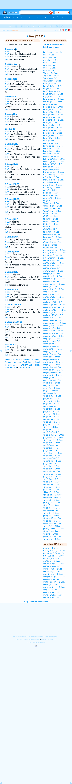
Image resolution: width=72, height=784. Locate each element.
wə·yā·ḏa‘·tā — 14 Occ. (53, 346)
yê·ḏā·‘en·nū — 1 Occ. (53, 440)
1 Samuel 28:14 (12, 252)
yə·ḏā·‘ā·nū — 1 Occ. (52, 432)
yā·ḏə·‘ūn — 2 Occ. (51, 422)
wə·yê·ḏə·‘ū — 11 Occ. (53, 362)
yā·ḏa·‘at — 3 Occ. (51, 393)
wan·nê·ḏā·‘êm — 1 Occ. (54, 284)
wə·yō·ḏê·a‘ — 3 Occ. (52, 367)
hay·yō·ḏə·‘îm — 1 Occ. (53, 86)
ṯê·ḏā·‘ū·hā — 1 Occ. (52, 221)
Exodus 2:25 (11, 129)
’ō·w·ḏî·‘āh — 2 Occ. (52, 208)
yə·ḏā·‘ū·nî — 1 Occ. (52, 482)
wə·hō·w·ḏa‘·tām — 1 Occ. (54, 307)
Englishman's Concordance (36, 602)
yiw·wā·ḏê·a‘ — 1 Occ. (53, 497)
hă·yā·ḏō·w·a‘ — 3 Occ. (53, 94)
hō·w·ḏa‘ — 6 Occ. (51, 104)
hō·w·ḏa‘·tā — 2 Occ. (52, 112)
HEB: (7, 52)
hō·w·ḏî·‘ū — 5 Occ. (51, 138)
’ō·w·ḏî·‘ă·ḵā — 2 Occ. (52, 206)
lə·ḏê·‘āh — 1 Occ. (51, 154)
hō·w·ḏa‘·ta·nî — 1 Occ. (53, 115)
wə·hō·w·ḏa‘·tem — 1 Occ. (54, 310)
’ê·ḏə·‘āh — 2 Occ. (51, 78)
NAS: (7, 54)
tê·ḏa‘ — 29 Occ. (50, 214)
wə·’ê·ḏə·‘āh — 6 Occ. (52, 300)
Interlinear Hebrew (30, 360)
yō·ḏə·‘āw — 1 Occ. (51, 510)
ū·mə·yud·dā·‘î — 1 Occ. (53, 255)
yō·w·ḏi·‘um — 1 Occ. (52, 536)
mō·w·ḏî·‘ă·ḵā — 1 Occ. (53, 180)
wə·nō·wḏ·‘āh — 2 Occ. (53, 331)
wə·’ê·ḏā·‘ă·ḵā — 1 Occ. (53, 297)
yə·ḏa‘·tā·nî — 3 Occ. (52, 451)
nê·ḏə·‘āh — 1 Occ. (51, 193)
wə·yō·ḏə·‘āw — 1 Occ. (53, 372)
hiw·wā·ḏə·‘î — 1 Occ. (52, 102)
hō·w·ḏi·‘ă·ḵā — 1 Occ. (53, 125)
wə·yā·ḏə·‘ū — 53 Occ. (53, 352)
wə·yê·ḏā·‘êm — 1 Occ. (53, 359)
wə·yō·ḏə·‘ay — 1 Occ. (53, 370)
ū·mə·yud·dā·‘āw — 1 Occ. (54, 253)
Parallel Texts (24, 367)
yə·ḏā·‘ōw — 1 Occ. (51, 443)
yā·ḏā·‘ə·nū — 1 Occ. (52, 396)
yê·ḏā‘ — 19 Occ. (50, 427)
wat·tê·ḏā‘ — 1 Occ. (51, 286)
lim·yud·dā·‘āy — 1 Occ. (53, 172)
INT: (6, 59)
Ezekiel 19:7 (10, 345)
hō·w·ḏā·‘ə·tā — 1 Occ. (53, 110)
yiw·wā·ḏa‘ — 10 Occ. (52, 495)
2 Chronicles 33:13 (13, 322)
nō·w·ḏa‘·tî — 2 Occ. (52, 198)
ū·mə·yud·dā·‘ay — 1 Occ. (54, 250)
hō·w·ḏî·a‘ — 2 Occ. (51, 123)
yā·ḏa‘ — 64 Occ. (50, 391)
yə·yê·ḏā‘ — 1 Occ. (51, 490)
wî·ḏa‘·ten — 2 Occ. (51, 383)
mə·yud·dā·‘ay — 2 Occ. (53, 175)
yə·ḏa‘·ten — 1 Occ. (51, 456)
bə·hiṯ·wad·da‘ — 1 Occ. (53, 52)
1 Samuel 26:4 (11, 237)
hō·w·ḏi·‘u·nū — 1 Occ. (53, 141)
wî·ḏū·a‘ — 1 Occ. (51, 385)
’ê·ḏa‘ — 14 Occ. (50, 73)
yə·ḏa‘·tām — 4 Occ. (52, 448)
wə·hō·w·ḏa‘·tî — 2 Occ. (53, 313)
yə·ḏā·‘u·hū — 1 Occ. (52, 477)
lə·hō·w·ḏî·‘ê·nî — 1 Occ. (54, 164)
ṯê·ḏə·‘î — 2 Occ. (50, 224)
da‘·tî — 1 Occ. (49, 63)
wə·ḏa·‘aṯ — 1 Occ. (51, 294)
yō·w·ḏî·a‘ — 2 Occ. (51, 526)
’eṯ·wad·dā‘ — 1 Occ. (52, 81)
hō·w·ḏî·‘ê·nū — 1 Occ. (53, 136)
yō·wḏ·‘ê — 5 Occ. (51, 516)
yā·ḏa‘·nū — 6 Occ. (51, 404)
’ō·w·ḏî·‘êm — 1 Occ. (52, 211)
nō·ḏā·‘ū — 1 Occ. (51, 201)
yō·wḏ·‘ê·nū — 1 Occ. (52, 523)
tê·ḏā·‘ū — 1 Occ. (50, 219)
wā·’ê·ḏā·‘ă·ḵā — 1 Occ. (53, 263)
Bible (3, 30)
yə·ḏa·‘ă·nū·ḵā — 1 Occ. (53, 435)
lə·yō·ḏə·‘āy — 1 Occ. (52, 167)
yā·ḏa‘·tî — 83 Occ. (51, 412)
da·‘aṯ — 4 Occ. (50, 57)
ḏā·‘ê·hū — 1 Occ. (51, 60)
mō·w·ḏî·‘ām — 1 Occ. (52, 182)
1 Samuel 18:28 (12, 184)
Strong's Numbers (13, 362)
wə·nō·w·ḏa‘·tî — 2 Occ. (53, 333)
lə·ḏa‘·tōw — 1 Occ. (51, 151)
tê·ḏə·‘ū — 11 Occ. (51, 229)
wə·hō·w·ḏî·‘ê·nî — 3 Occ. (54, 315)
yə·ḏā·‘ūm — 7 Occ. (51, 479)
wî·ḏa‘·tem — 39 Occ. (52, 380)
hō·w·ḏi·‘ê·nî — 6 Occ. (52, 133)
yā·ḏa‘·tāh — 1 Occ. (51, 409)
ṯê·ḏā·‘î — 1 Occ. (50, 216)
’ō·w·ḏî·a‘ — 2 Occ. (51, 203)
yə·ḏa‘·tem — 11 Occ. (52, 453)
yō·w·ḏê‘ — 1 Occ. (51, 505)
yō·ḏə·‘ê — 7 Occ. (51, 513)
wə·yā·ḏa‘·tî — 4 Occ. (52, 349)
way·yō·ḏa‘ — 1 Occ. (52, 281)
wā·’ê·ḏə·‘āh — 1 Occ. (52, 268)
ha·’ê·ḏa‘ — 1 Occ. (51, 83)
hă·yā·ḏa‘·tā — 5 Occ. (52, 91)
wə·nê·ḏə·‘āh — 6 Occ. (53, 326)
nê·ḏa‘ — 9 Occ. (50, 190)
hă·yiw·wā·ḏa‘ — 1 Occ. (53, 99)
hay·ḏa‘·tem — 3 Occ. (52, 96)
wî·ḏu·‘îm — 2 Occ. (51, 388)
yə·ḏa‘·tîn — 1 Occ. (51, 466)
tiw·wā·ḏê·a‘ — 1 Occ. (52, 234)
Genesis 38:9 (11, 114)
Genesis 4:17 (11, 49)
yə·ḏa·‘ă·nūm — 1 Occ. (53, 438)
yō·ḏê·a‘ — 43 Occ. (51, 508)
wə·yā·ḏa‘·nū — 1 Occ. (53, 344)
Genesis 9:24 (11, 96)
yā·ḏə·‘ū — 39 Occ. (51, 419)
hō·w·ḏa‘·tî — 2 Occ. (52, 117)
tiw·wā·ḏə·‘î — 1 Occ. (52, 237)
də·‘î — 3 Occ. (49, 68)
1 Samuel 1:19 (11, 144)
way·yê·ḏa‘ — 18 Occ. (52, 273)
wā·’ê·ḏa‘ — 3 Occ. (51, 260)
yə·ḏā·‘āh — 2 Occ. (51, 430)
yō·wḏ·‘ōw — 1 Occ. (51, 539)
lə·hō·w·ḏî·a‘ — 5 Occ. (52, 156)
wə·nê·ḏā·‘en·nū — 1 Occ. (54, 323)
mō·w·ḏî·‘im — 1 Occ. (52, 185)
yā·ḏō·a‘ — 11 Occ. (51, 425)
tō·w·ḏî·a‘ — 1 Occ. (51, 240)
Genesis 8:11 (11, 79)
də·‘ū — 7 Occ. (49, 70)
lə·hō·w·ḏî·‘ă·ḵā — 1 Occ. (54, 159)
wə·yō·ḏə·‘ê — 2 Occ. (52, 375)
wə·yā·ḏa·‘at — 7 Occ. (52, 341)
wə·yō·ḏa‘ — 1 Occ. (51, 365)
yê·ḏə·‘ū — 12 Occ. (51, 484)
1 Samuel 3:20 (11, 164)
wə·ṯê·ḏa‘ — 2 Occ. (51, 339)
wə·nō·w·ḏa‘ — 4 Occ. (52, 328)
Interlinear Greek (12, 360)
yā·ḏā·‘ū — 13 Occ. (51, 414)
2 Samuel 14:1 (11, 289)
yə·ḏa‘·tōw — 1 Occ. (52, 471)
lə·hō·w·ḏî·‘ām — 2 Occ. (53, 162)
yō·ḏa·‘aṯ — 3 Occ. (51, 500)
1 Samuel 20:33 (12, 199)
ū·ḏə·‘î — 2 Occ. (50, 245)
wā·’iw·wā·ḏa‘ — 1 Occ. (53, 271)
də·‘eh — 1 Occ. (50, 65)
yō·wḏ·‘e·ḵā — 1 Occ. (52, 518)
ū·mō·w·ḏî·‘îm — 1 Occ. (53, 258)
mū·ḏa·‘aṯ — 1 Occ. (51, 188)
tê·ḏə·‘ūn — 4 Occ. (51, 232)
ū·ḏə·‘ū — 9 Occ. (50, 247)
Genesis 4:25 (11, 64)
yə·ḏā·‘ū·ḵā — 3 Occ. (52, 474)
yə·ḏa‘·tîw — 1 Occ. (51, 469)
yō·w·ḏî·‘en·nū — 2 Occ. (53, 529)
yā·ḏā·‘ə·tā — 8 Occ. (52, 398)
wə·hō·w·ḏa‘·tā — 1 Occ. (53, 302)
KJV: (7, 57)
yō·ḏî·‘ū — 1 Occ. (50, 534)
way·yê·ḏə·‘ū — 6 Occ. (53, 276)
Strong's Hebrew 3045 (53, 44)
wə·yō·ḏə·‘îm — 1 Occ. (53, 378)
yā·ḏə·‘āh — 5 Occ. (51, 417)
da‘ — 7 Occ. (48, 55)
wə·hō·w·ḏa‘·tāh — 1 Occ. (54, 305)
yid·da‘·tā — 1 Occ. (51, 492)
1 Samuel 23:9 (11, 219)
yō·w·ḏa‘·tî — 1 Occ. (52, 503)
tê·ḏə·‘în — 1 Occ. (51, 227)
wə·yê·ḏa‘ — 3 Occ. (51, 357)
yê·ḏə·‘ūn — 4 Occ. (51, 487)
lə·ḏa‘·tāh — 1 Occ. (51, 149)
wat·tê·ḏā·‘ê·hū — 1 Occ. (54, 289)
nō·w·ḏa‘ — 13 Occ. (51, 195)
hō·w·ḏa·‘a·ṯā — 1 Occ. (53, 107)
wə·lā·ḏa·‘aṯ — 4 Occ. (52, 318)
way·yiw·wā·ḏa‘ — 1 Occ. (54, 279)
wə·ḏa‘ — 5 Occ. (50, 292)
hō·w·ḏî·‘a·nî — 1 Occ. (53, 128)
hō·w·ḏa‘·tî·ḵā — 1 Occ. (53, 120)
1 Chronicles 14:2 (13, 304)
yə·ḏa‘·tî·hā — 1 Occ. (52, 461)
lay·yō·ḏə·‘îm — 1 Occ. (53, 146)
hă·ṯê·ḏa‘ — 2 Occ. (51, 89)
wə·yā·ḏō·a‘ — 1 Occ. (52, 354)
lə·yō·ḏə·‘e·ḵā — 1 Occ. (53, 169)
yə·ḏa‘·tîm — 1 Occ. (51, 464)
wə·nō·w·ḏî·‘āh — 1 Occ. (53, 336)
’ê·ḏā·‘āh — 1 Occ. (51, 76)
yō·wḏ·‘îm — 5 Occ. (51, 531)
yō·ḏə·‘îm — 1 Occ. (51, 521)
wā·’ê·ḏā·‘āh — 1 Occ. (52, 266)
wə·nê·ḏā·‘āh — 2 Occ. (53, 320)
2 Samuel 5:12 (11, 272)
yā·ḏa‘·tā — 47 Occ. (51, 406)
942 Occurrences (51, 47)
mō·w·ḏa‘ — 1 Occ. (51, 177)
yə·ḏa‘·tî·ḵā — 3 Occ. (52, 458)
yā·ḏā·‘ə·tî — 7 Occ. (51, 401)
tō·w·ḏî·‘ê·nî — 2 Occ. (52, 242)
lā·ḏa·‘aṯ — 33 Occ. (51, 143)
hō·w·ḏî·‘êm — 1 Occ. (52, 130)
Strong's (9, 30)
